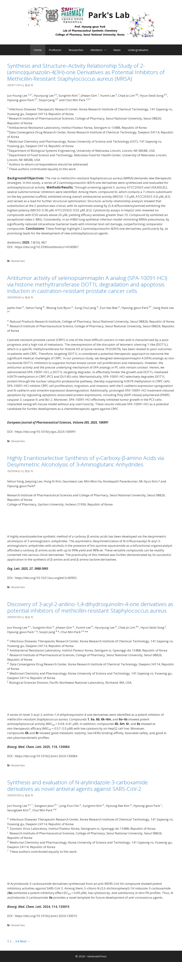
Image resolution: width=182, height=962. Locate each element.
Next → (25, 941)
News (117, 50)
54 (17, 941)
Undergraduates (138, 50)
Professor (55, 50)
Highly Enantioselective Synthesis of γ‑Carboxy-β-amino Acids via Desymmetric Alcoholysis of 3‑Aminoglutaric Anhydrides (85, 461)
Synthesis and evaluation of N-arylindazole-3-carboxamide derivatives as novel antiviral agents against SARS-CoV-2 (77, 785)
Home (38, 50)
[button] (106, 49)
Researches (76, 50)
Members (100, 49)
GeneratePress (97, 956)
